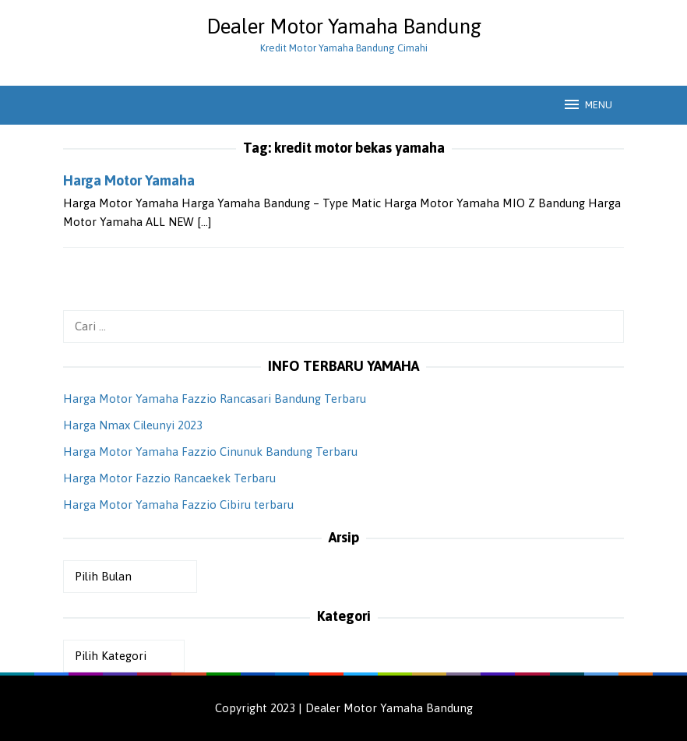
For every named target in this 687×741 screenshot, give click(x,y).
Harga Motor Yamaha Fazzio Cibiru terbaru (178, 504)
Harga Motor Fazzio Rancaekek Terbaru (169, 478)
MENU (587, 104)
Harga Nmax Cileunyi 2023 (133, 425)
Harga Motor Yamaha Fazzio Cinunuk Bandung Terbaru (210, 451)
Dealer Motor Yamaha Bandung (343, 26)
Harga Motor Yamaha (129, 180)
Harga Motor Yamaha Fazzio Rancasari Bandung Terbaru (214, 398)
